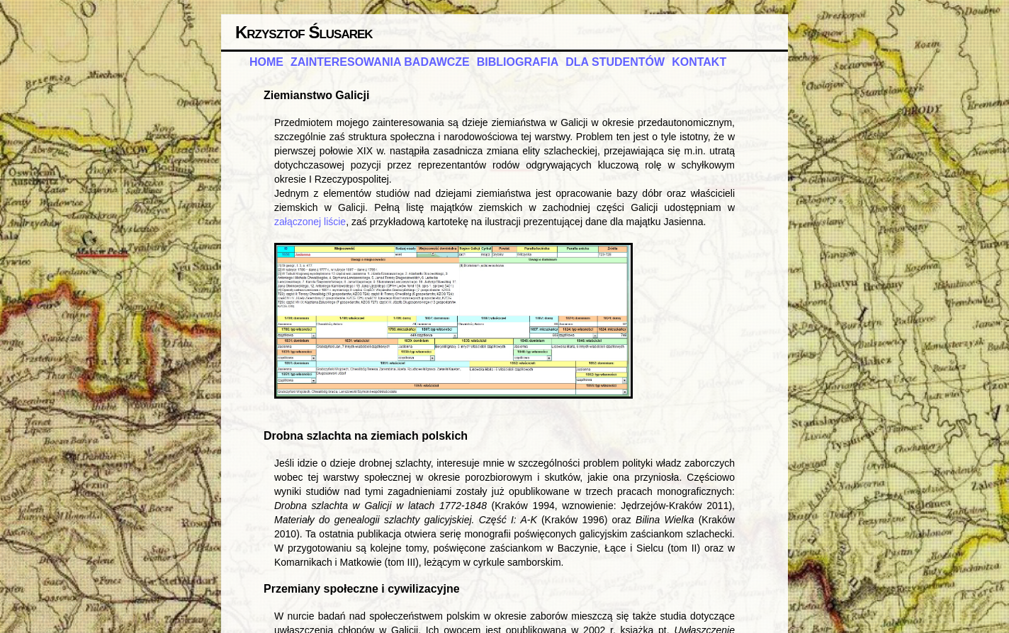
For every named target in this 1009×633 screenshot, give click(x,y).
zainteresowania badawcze (380, 62)
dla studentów (615, 62)
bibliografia (518, 62)
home (266, 62)
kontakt (699, 62)
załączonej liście (310, 221)
